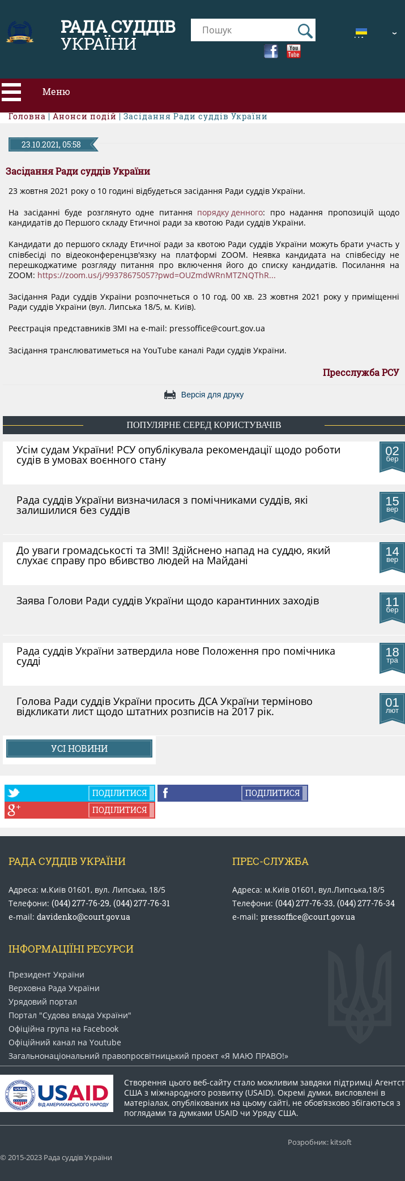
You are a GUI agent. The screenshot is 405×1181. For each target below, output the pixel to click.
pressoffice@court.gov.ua (308, 916)
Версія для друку (212, 394)
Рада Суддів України (67, 861)
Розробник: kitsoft (320, 1142)
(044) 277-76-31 (141, 903)
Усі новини (79, 748)
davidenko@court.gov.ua (83, 916)
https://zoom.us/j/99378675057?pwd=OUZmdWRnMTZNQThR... (156, 275)
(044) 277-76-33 (304, 903)
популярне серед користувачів (203, 425)
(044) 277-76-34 (366, 903)
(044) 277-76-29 (80, 903)
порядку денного (230, 212)
